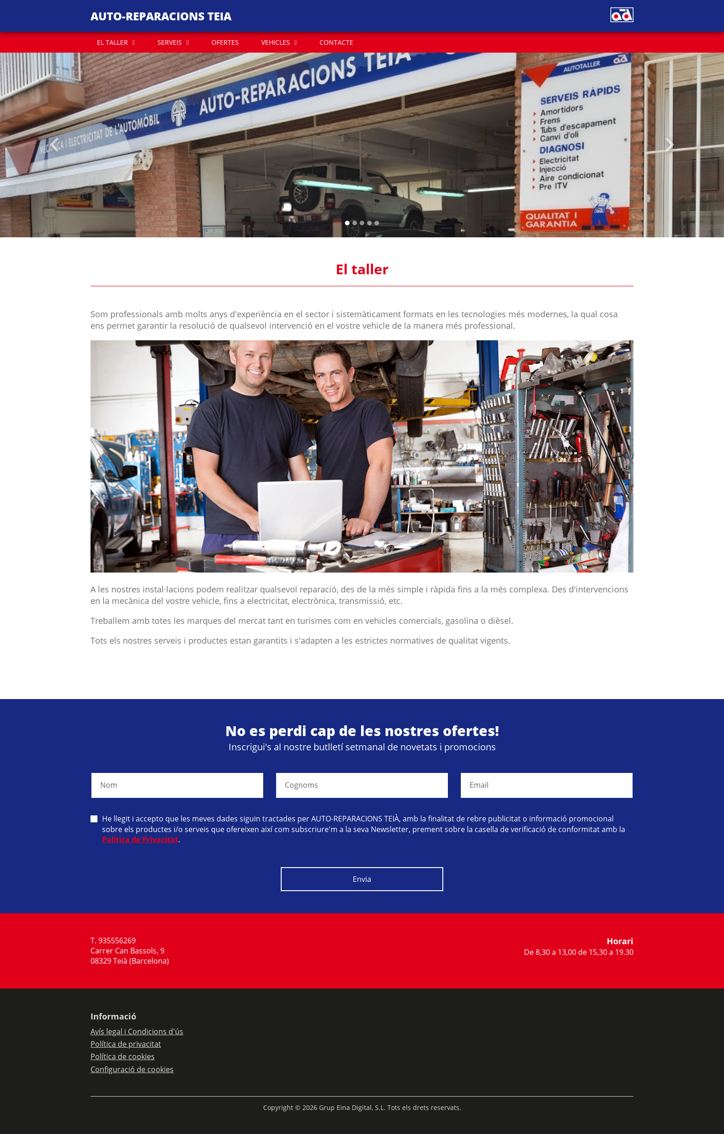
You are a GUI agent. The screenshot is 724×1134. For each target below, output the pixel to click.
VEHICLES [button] (275, 42)
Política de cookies (122, 1056)
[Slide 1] (354, 223)
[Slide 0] (347, 223)
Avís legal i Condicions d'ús (136, 1031)
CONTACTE (336, 42)
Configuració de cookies (132, 1069)
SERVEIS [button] (169, 42)
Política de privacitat (125, 1044)
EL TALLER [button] (112, 42)
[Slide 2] (362, 223)
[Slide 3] (369, 223)
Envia (362, 879)
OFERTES (225, 42)
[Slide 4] (376, 223)
